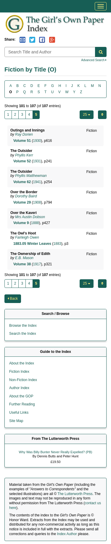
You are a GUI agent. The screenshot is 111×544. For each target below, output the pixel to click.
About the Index (21, 363)
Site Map (16, 421)
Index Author (67, 534)
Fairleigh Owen (27, 237)
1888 (35, 223)
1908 (37, 202)
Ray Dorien (24, 134)
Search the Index (22, 334)
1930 (37, 141)
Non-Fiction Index (23, 380)
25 (86, 114)
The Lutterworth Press (74, 494)
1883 (57, 244)
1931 (37, 161)
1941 (37, 182)
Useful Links (18, 412)
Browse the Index (23, 325)
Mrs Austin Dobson (30, 217)
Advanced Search (94, 60)
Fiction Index (19, 371)
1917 (37, 264)
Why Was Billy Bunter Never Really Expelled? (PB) (55, 452)
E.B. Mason (24, 258)
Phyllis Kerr (24, 155)
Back (13, 298)
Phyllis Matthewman (31, 176)
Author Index (19, 388)
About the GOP (21, 396)
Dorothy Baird (26, 196)
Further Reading (22, 404)
